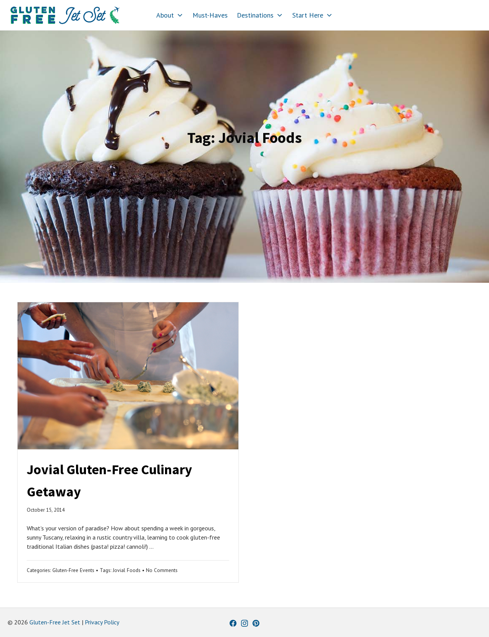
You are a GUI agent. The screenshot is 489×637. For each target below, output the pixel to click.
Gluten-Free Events (73, 570)
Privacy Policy (102, 622)
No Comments (162, 570)
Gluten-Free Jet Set (54, 622)
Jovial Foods (127, 570)
